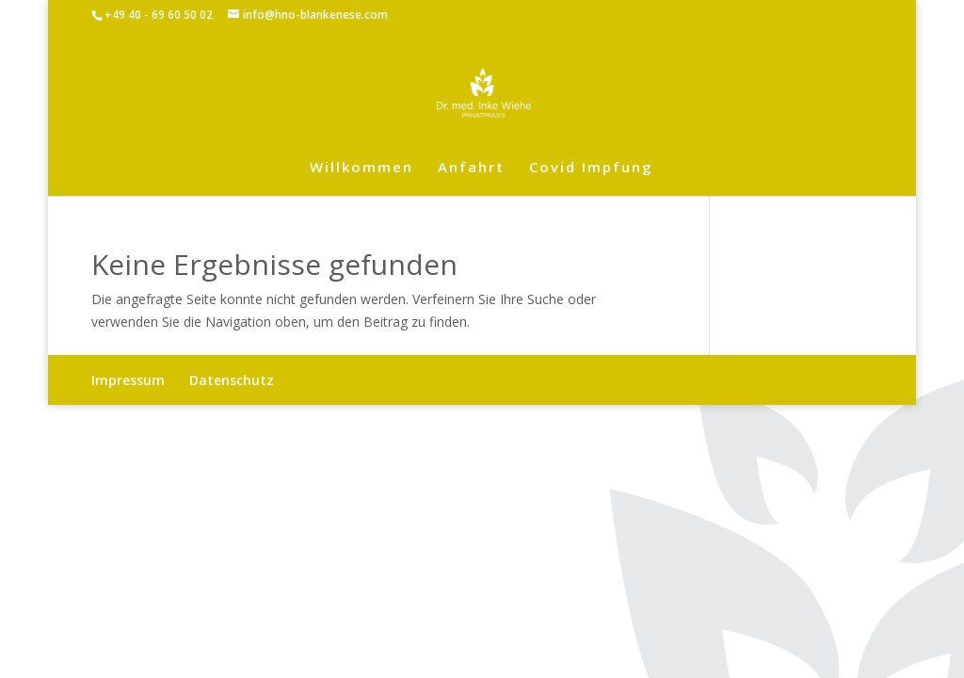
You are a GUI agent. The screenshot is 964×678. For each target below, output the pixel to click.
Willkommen (361, 168)
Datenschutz (231, 380)
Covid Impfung (591, 168)
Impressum (128, 380)
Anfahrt (471, 168)
